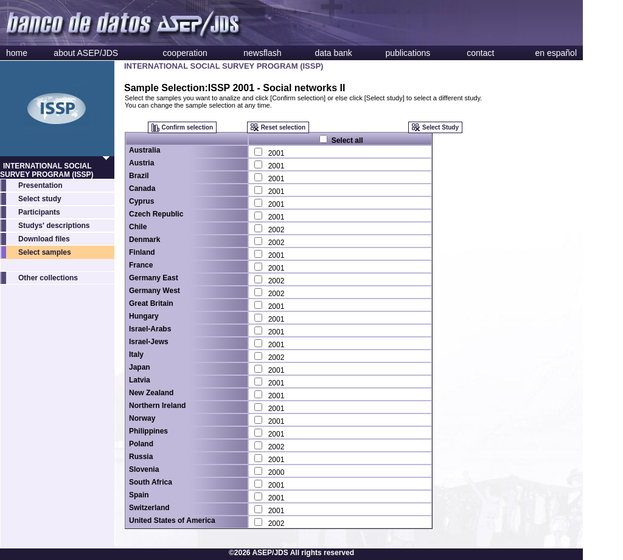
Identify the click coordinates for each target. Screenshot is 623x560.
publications (407, 53)
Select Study (440, 127)
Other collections (48, 278)
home (16, 53)
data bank (333, 53)
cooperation (185, 53)
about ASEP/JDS (86, 53)
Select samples (44, 252)
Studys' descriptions (54, 225)
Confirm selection (187, 127)
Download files (44, 239)
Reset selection (283, 127)
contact (480, 53)
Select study (39, 199)
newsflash (262, 53)
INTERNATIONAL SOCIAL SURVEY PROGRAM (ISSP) (47, 170)
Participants (39, 212)
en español (556, 53)
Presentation (40, 185)
